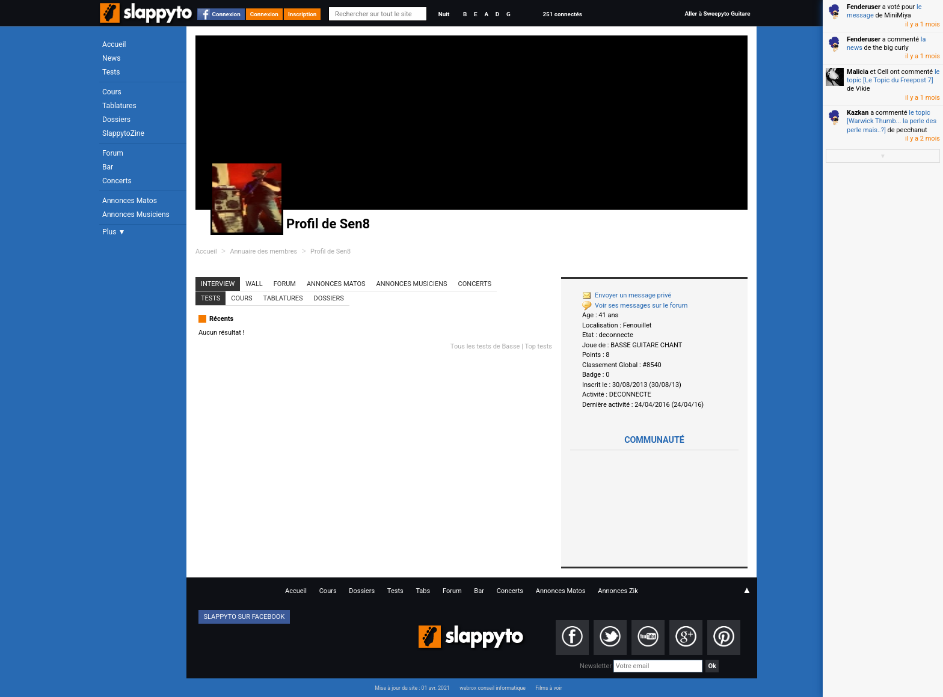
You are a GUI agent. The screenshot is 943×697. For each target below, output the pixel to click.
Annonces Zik (618, 591)
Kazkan (857, 113)
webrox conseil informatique (492, 688)
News (111, 58)
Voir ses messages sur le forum (634, 305)
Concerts (117, 181)
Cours (111, 92)
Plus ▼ (113, 232)
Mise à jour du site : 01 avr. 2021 (412, 688)
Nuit (443, 14)
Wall (254, 284)
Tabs (423, 591)
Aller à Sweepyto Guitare (717, 13)
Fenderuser (863, 7)
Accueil (114, 44)
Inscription (302, 14)
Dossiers (116, 119)
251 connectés (562, 14)
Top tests (538, 346)
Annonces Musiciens (136, 214)
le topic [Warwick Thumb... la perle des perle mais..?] (891, 121)
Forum (112, 153)
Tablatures (119, 106)
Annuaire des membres (263, 251)
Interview (218, 284)
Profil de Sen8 (330, 251)
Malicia (857, 72)
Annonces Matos (129, 200)
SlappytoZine (123, 133)
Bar (107, 167)
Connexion (226, 14)
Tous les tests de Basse (485, 346)
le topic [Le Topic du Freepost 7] (893, 76)
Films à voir (548, 688)
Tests (111, 72)
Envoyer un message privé (626, 295)
